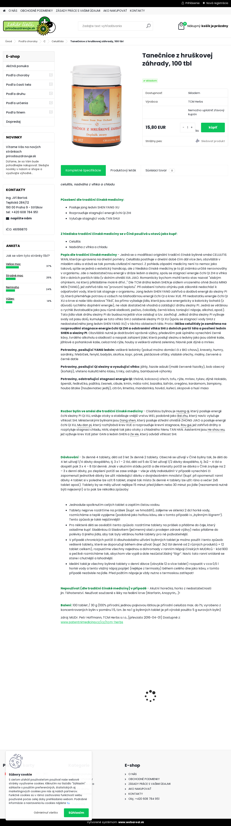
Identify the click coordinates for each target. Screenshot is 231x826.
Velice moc (13, 264)
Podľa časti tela (18, 84)
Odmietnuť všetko (46, 812)
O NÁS (13, 11)
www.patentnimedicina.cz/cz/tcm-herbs (92, 622)
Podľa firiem (15, 112)
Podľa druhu (15, 94)
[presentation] (63, 690)
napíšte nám (21, 218)
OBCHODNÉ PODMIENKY (36, 11)
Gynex (181, 700)
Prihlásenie (192, 3)
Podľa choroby (28, 41)
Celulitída (58, 41)
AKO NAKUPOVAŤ (115, 11)
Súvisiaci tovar (160, 170)
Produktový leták (123, 170)
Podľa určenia (17, 103)
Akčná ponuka (17, 66)
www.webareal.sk (131, 822)
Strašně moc (14, 275)
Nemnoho (12, 287)
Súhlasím (76, 812)
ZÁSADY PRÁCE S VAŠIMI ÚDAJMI (78, 11)
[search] (148, 27)
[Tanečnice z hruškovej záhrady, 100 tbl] (95, 103)
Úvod (8, 41)
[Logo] (29, 26)
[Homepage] (4, 11)
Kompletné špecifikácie (83, 170)
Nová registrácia (217, 3)
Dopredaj (13, 121)
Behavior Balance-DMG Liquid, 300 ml (143, 702)
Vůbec (10, 299)
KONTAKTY (137, 11)
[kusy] (187, 127)
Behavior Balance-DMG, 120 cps (87, 698)
